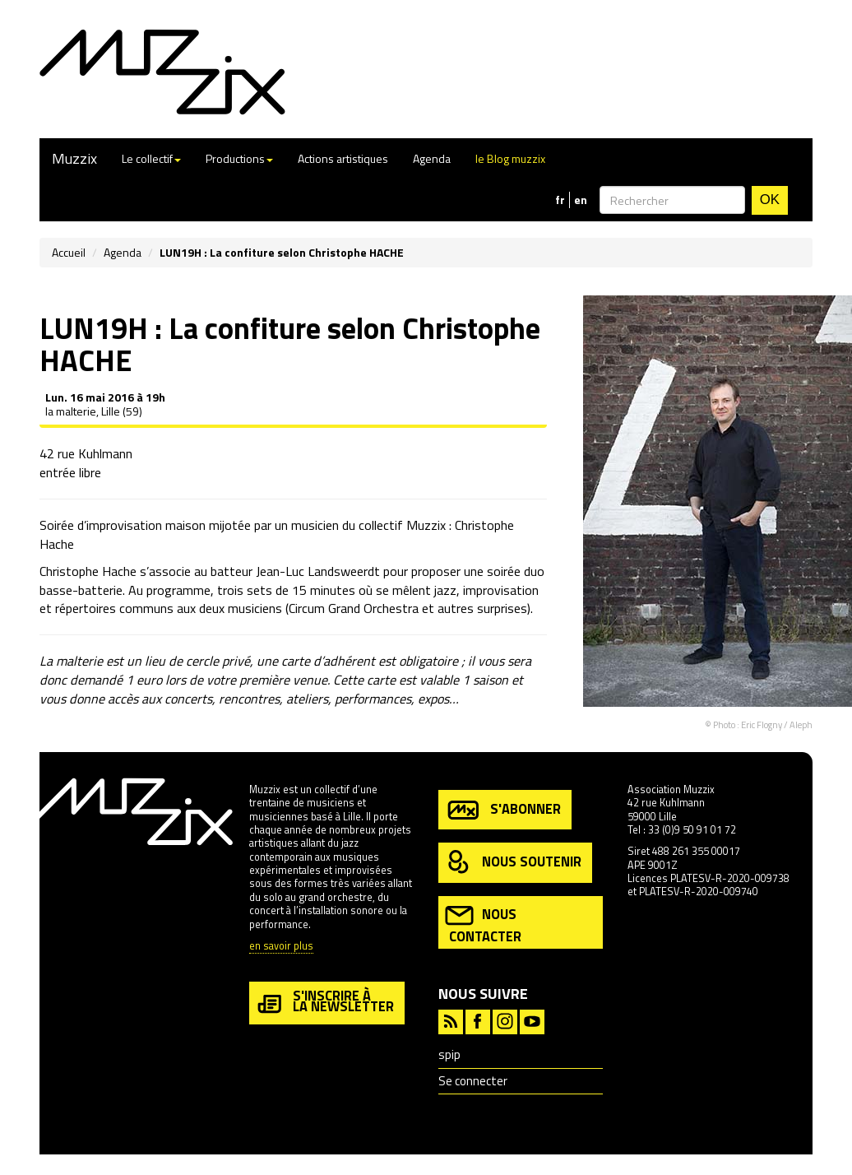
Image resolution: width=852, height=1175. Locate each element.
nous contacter (483, 923)
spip (449, 1054)
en (580, 200)
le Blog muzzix (510, 158)
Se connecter (472, 1080)
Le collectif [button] (151, 158)
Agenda (432, 158)
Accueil (69, 252)
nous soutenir (513, 862)
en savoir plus (281, 947)
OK (770, 199)
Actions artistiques (343, 158)
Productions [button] (239, 158)
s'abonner (503, 810)
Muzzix (74, 158)
